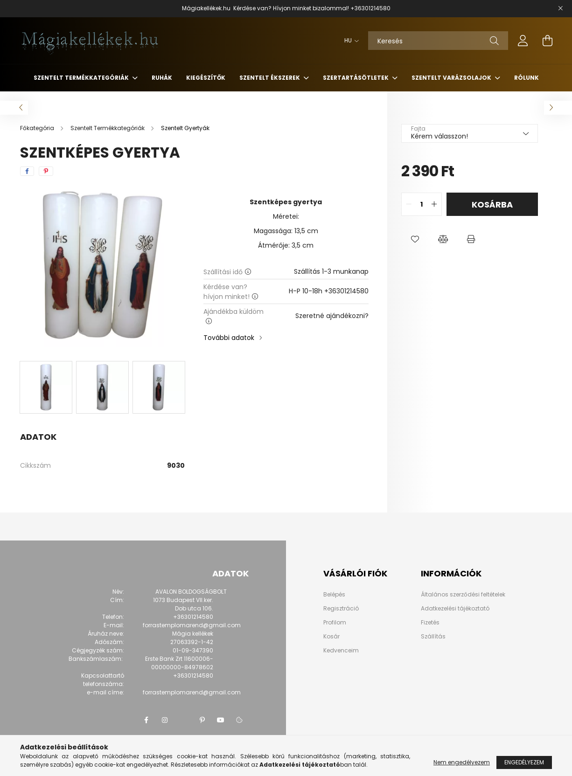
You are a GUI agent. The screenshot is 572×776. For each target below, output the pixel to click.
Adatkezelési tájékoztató (455, 608)
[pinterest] (46, 171)
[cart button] (547, 40)
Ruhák (162, 78)
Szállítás (433, 636)
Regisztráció (341, 608)
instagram (164, 720)
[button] (415, 239)
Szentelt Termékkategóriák (82, 78)
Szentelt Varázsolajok (452, 78)
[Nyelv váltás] (349, 40)
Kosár (331, 636)
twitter (183, 720)
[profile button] (523, 40)
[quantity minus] (409, 204)
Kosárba (492, 204)
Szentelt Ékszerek (270, 78)
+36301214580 (370, 8)
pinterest (202, 720)
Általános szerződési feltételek (463, 594)
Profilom (334, 622)
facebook (146, 720)
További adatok (228, 337)
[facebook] (27, 171)
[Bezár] (560, 8)
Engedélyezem (524, 762)
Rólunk (526, 78)
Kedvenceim (341, 650)
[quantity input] (421, 204)
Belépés (334, 594)
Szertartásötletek (356, 78)
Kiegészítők (205, 78)
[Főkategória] (38, 128)
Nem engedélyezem (461, 762)
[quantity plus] (434, 204)
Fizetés (430, 622)
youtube (220, 720)
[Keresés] (438, 40)
